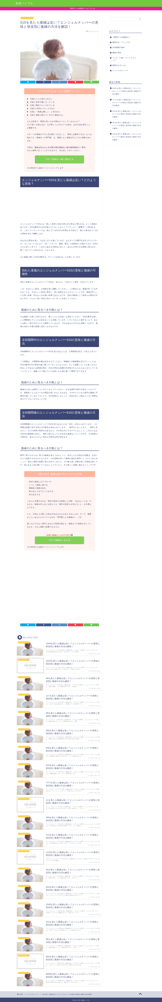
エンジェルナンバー (27, 18)
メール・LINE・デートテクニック (124, 59)
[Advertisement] (59, 206)
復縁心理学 (116, 53)
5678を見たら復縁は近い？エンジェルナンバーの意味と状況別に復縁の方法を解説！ (126, 125)
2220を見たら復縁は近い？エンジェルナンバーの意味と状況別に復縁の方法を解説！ (126, 137)
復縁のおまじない (119, 65)
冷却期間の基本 (118, 47)
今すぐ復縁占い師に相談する (59, 159)
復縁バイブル (24, 3)
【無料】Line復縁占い (121, 37)
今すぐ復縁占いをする (59, 540)
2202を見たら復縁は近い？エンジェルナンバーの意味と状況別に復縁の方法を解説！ (126, 114)
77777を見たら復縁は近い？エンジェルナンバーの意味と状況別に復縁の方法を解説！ (126, 102)
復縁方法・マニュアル (121, 42)
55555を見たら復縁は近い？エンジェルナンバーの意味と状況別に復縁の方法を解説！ (126, 91)
